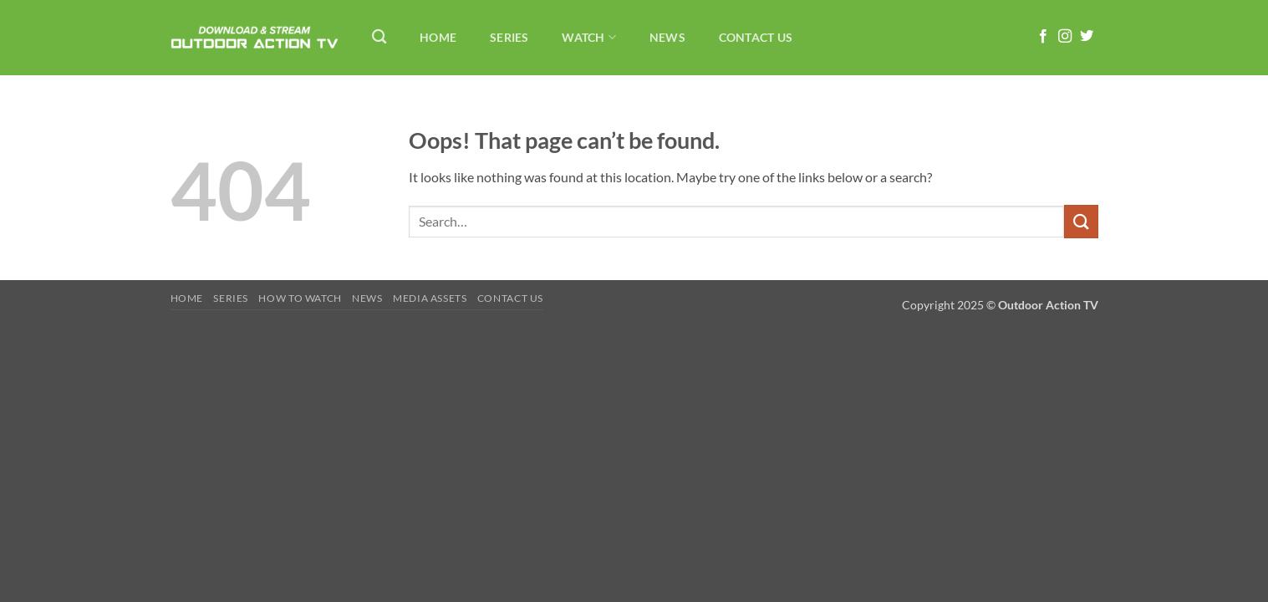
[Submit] (1080, 221)
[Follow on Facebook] (1043, 36)
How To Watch (299, 298)
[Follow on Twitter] (1086, 36)
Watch (589, 37)
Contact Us (756, 37)
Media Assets (429, 298)
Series (509, 37)
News (667, 37)
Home (438, 37)
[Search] (380, 37)
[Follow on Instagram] (1065, 36)
